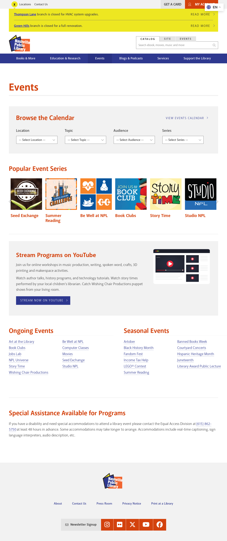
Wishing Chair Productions (28, 372)
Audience (120, 130)
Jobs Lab (15, 354)
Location (22, 130)
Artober (129, 341)
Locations (25, 4)
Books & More (25, 58)
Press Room (104, 503)
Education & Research (65, 58)
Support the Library (197, 58)
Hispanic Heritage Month (195, 354)
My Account (205, 4)
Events (99, 58)
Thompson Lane (25, 14)
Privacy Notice (131, 503)
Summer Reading (136, 372)
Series (166, 130)
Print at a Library (162, 503)
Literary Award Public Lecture (199, 366)
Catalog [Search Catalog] (148, 39)
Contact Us (41, 4)
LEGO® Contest (135, 366)
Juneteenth (185, 360)
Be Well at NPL (73, 341)
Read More (202, 14)
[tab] (148, 39)
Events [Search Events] (186, 39)
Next (214, 201)
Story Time (17, 366)
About (58, 503)
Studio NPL (70, 366)
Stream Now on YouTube (41, 300)
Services (163, 58)
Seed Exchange (73, 360)
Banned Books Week (192, 341)
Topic (69, 130)
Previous (12, 201)
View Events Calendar (185, 118)
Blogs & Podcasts (131, 58)
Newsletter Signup (83, 525)
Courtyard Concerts (191, 348)
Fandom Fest (133, 354)
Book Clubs (17, 348)
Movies (67, 354)
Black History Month (139, 348)
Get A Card (172, 4)
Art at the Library (21, 341)
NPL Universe (18, 360)
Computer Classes (75, 348)
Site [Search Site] (167, 39)
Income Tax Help (136, 360)
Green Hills (21, 26)
